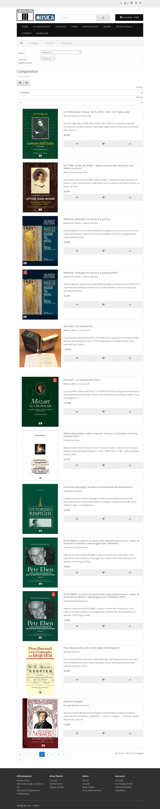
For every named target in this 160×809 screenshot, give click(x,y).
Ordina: (139, 87)
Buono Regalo (124, 26)
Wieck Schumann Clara (76, 172)
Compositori (67, 43)
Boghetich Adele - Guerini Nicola (81, 223)
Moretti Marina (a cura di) (77, 116)
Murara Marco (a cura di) (77, 330)
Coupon (86, 783)
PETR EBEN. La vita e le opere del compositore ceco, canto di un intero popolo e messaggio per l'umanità (101, 542)
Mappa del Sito (57, 787)
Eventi (74, 26)
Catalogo (61, 26)
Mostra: (139, 97)
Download (42, 33)
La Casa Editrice (42, 26)
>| (20, 759)
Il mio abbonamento (92, 790)
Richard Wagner (73, 701)
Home (25, 26)
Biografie (50, 43)
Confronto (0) (23, 76)
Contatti (26, 33)
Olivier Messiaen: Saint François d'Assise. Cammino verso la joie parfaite (100, 435)
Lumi (29, 805)
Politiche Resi (23, 793)
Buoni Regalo (88, 787)
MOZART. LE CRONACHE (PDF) (82, 379)
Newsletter (120, 790)
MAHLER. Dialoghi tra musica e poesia (87, 219)
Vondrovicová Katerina (76, 547)
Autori (107, 26)
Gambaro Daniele (73, 491)
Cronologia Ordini (124, 783)
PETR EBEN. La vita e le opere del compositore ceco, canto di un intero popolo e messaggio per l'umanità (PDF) (101, 595)
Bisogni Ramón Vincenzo (76, 705)
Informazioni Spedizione (28, 790)
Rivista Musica (91, 26)
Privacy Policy (23, 780)
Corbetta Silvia (71, 440)
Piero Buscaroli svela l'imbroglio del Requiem (91, 647)
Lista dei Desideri (123, 787)
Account (119, 780)
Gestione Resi (56, 783)
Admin (36, 805)
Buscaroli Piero (72, 651)
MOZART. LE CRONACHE (78, 326)
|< (20, 754)
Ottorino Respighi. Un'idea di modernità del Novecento (98, 487)
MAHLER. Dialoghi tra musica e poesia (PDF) (90, 272)
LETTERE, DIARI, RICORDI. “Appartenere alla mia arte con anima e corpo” (98, 167)
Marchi (85, 780)
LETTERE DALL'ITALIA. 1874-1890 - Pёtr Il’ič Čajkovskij (96, 112)
